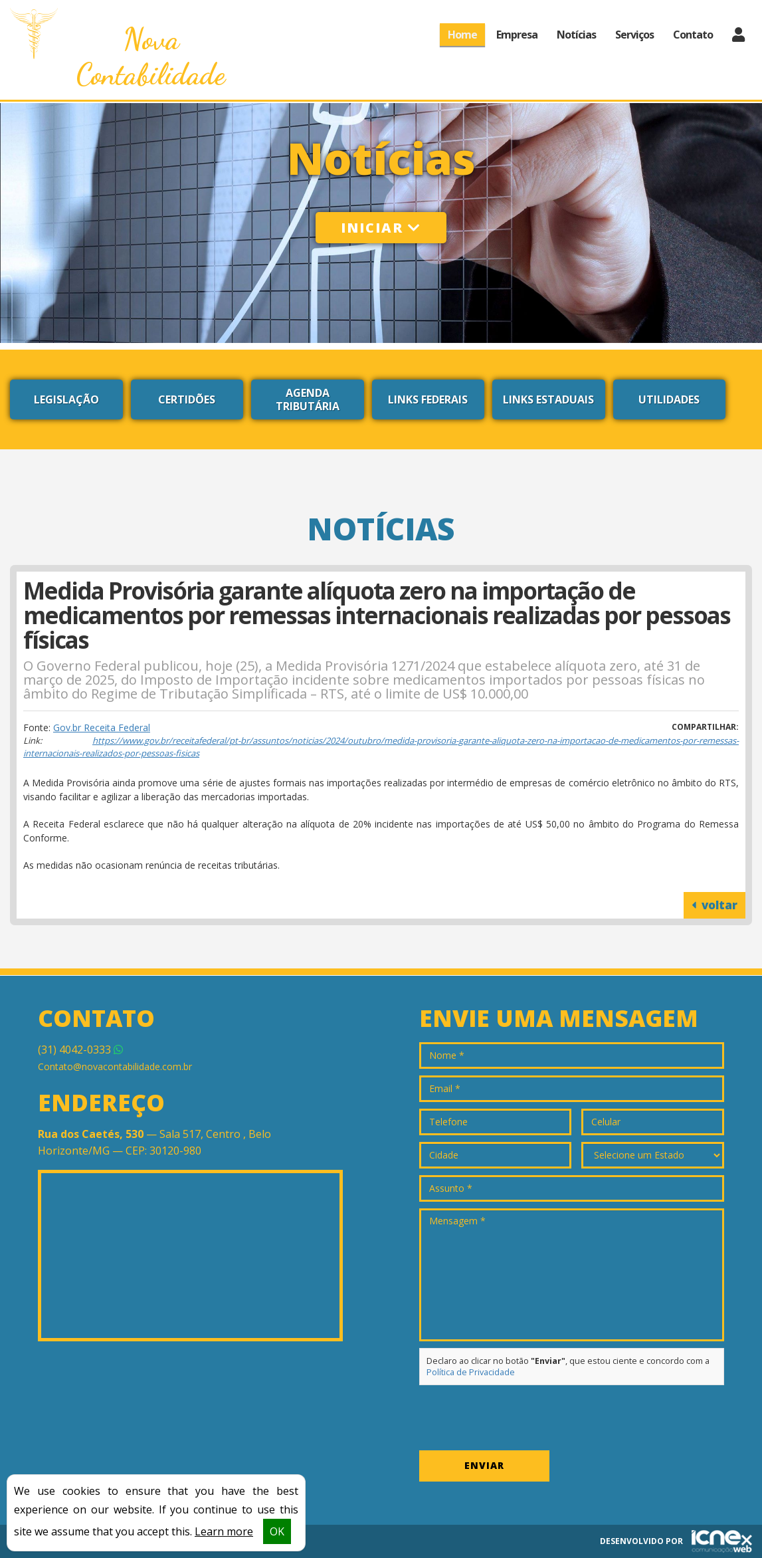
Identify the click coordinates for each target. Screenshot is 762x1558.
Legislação (66, 399)
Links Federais (428, 399)
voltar (714, 905)
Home (462, 34)
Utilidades (669, 399)
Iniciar (381, 228)
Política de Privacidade (471, 1372)
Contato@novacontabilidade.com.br (115, 1066)
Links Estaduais (548, 399)
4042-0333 (80, 1049)
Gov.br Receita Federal (101, 727)
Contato (693, 34)
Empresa (516, 34)
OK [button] (277, 1531)
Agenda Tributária (307, 399)
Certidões (186, 399)
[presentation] (520, 1418)
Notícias (576, 34)
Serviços (634, 34)
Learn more (224, 1531)
